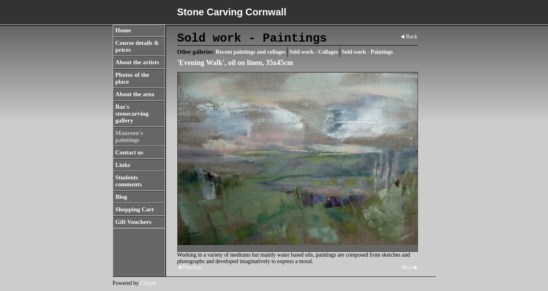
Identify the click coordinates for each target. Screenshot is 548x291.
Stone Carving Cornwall (232, 11)
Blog (121, 197)
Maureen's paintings (129, 136)
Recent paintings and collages (251, 52)
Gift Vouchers (133, 222)
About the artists (137, 62)
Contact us (129, 152)
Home (123, 30)
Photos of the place (132, 78)
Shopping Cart (134, 209)
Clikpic (148, 283)
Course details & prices (137, 46)
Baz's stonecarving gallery (132, 113)
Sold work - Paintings (367, 52)
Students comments (128, 181)
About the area (134, 94)
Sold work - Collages (313, 52)
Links (122, 165)
